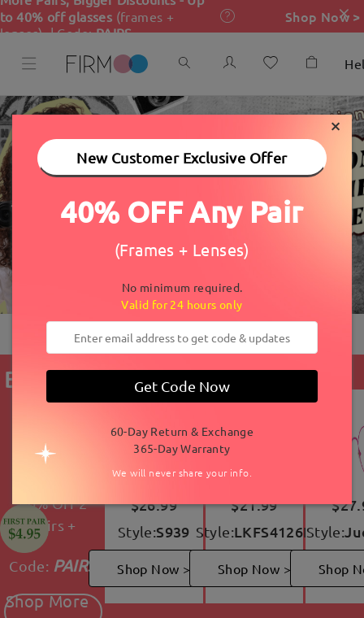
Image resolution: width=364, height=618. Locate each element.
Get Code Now (182, 385)
